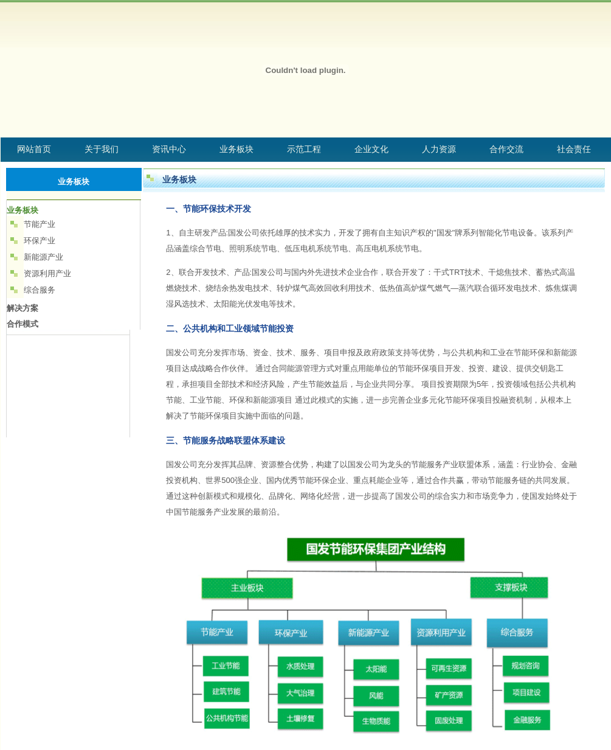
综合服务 (39, 289)
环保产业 (39, 240)
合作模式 (22, 323)
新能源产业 (43, 257)
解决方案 (22, 308)
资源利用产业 (47, 273)
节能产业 (39, 224)
